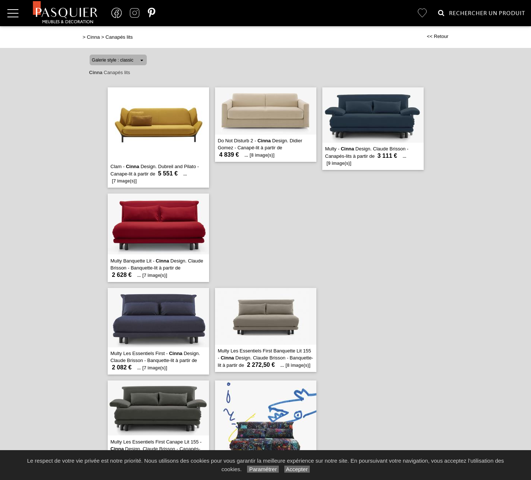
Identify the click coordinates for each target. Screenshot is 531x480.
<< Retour (437, 36)
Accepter (297, 469)
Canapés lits (119, 37)
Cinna (93, 37)
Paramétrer (262, 469)
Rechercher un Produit (481, 13)
